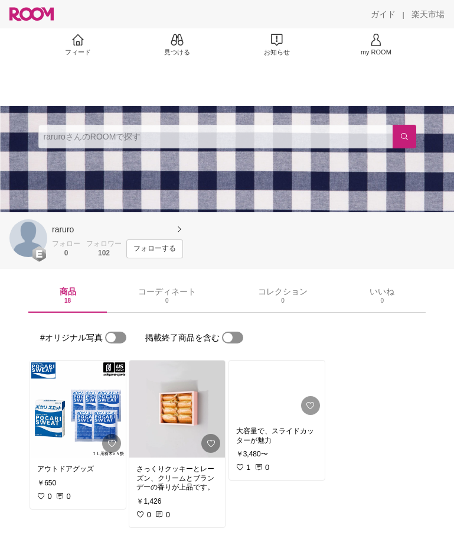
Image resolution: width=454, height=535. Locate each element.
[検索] (404, 136)
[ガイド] (383, 14)
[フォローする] (154, 248)
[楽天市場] (428, 14)
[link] (78, 409)
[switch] (115, 337)
